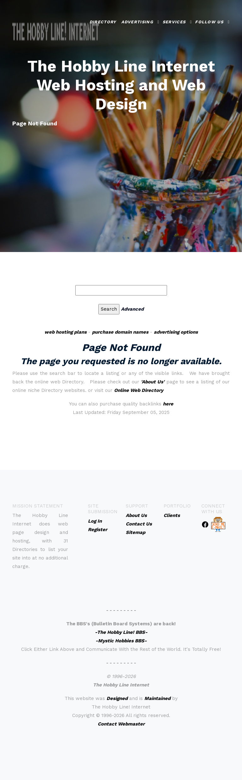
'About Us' (152, 382)
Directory (103, 21)
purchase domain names (120, 332)
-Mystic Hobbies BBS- (121, 641)
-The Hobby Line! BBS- (121, 632)
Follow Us (209, 21)
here (168, 404)
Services (174, 21)
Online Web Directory (138, 390)
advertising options (176, 332)
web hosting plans (65, 332)
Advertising (137, 21)
